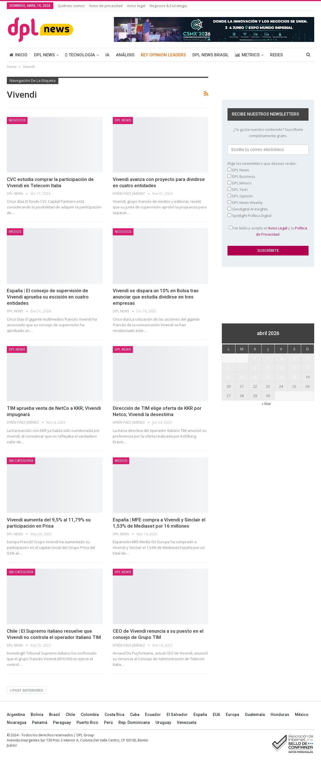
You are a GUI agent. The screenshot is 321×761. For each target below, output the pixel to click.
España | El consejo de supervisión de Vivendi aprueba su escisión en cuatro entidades (48, 297)
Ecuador (153, 714)
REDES (276, 54)
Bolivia (37, 714)
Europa (232, 714)
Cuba (134, 714)
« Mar (266, 403)
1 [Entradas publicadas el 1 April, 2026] (255, 358)
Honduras (280, 714)
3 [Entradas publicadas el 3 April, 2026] (281, 358)
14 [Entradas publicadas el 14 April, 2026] (242, 377)
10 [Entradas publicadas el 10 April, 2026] (281, 367)
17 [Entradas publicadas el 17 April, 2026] (281, 377)
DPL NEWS (44, 54)
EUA (216, 714)
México (302, 714)
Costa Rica (114, 714)
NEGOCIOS (17, 120)
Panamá (39, 722)
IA (107, 54)
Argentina (16, 714)
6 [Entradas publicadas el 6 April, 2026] (228, 367)
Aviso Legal (277, 228)
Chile (70, 714)
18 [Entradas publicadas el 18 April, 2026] (294, 377)
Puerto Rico (87, 722)
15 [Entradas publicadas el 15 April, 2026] (255, 377)
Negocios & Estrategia (168, 5)
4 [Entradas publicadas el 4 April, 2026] (294, 358)
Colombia (90, 714)
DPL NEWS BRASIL (210, 54)
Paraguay (62, 722)
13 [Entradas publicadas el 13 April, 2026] (229, 377)
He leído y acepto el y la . (268, 231)
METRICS (247, 54)
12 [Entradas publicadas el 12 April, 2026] (307, 367)
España (200, 714)
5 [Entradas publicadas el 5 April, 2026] (308, 358)
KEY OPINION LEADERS (163, 54)
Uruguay (163, 722)
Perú (108, 722)
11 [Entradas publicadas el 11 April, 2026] (294, 367)
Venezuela (186, 722)
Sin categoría (21, 461)
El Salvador (177, 714)
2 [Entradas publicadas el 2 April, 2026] (268, 358)
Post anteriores (26, 690)
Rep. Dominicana (134, 722)
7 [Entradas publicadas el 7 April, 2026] (242, 367)
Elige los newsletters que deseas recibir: (262, 163)
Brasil (54, 714)
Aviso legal (136, 5)
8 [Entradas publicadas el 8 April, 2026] (255, 367)
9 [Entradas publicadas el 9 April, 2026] (268, 367)
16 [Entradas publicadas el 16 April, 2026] (268, 377)
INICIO (18, 54)
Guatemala (255, 714)
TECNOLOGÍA (80, 54)
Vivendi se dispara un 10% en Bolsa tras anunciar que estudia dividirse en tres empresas (156, 297)
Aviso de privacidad (106, 5)
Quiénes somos (71, 5)
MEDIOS (15, 232)
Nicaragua (16, 722)
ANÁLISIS (125, 54)
